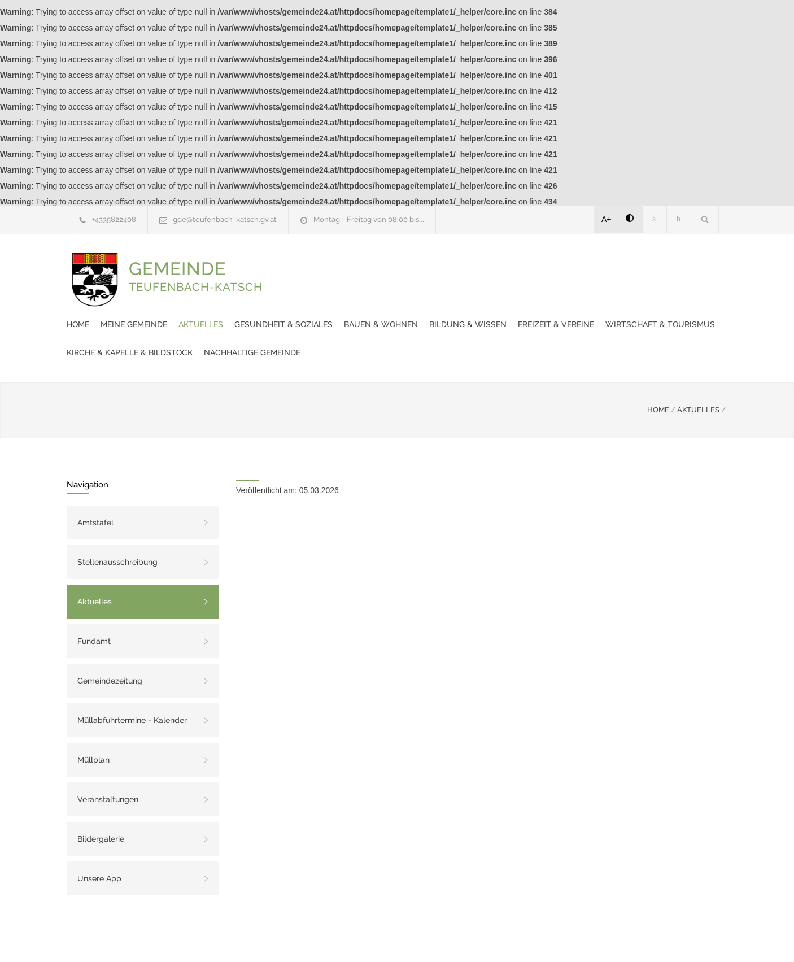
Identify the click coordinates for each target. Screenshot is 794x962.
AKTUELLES (698, 376)
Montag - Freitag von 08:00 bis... (368, 219)
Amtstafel (95, 488)
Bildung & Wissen (677, 262)
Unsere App (99, 844)
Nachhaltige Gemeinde (324, 318)
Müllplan (93, 725)
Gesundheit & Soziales (492, 262)
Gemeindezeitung (109, 646)
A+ (606, 219)
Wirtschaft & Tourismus (418, 290)
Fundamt (94, 607)
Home (287, 262)
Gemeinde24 (342, 938)
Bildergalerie (100, 804)
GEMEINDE (196, 287)
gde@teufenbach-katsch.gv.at (225, 219)
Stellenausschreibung (117, 528)
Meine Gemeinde (342, 262)
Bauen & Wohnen (590, 262)
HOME (658, 376)
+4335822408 (114, 219)
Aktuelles (409, 262)
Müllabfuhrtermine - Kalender (132, 686)
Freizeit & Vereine (314, 290)
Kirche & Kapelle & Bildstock (547, 290)
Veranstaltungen (107, 765)
